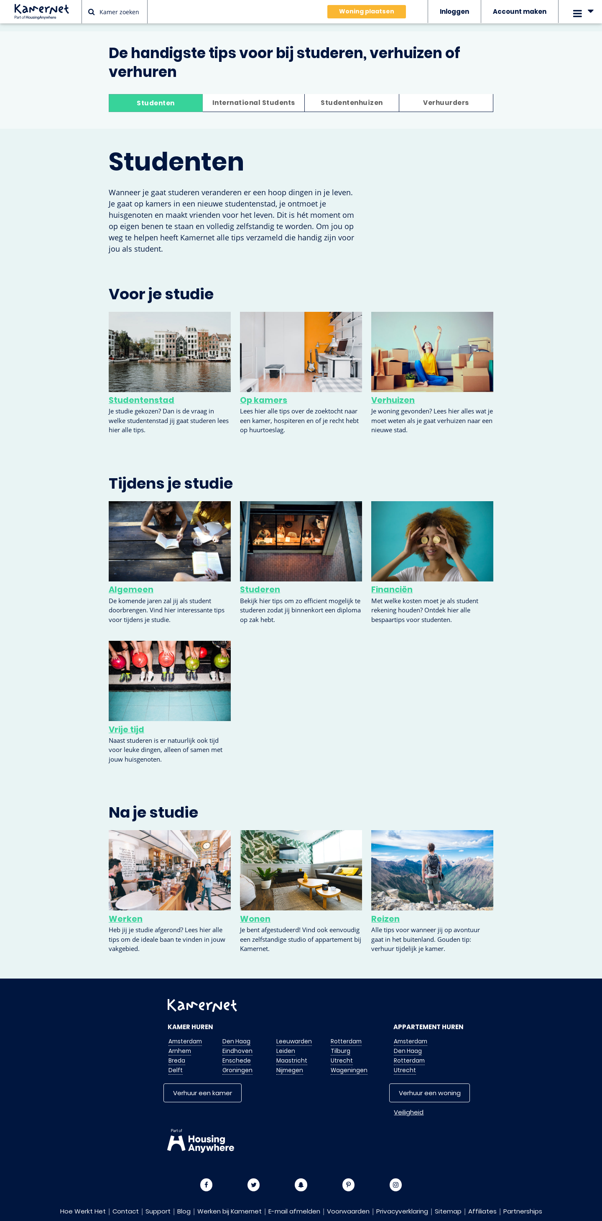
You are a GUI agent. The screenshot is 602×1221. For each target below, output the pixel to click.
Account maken (519, 11)
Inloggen (454, 11)
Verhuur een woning (430, 1092)
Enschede (236, 1060)
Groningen (237, 1070)
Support (158, 1210)
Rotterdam (346, 1041)
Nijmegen (289, 1070)
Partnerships (522, 1210)
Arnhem (179, 1051)
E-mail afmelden (294, 1210)
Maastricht (291, 1060)
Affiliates (482, 1210)
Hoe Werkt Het (83, 1210)
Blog (184, 1210)
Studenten (156, 103)
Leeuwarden (294, 1041)
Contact (125, 1210)
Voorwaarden (348, 1210)
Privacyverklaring (402, 1210)
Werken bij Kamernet (229, 1210)
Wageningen (349, 1070)
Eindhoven (237, 1051)
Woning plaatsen (366, 11)
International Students (253, 103)
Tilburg (340, 1051)
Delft (175, 1070)
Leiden (285, 1051)
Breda (176, 1060)
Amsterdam (185, 1041)
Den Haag (236, 1041)
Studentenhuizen (351, 103)
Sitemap (448, 1210)
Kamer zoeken (113, 12)
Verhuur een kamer (202, 1092)
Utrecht (342, 1060)
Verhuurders (446, 103)
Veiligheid (408, 1111)
